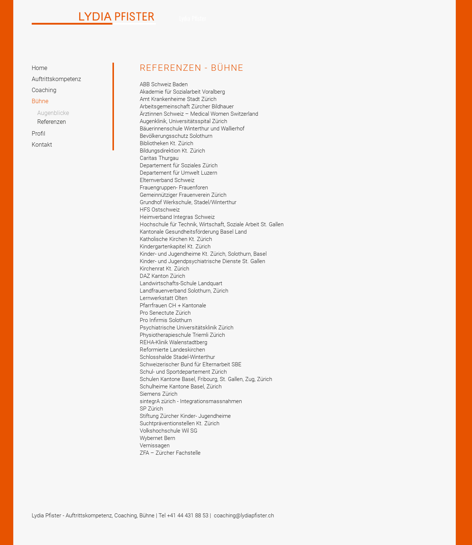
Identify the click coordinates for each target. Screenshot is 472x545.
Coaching (44, 90)
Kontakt (42, 144)
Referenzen (51, 121)
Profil (38, 133)
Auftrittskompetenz (56, 79)
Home (39, 67)
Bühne (40, 101)
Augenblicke (53, 112)
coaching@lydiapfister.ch (244, 515)
